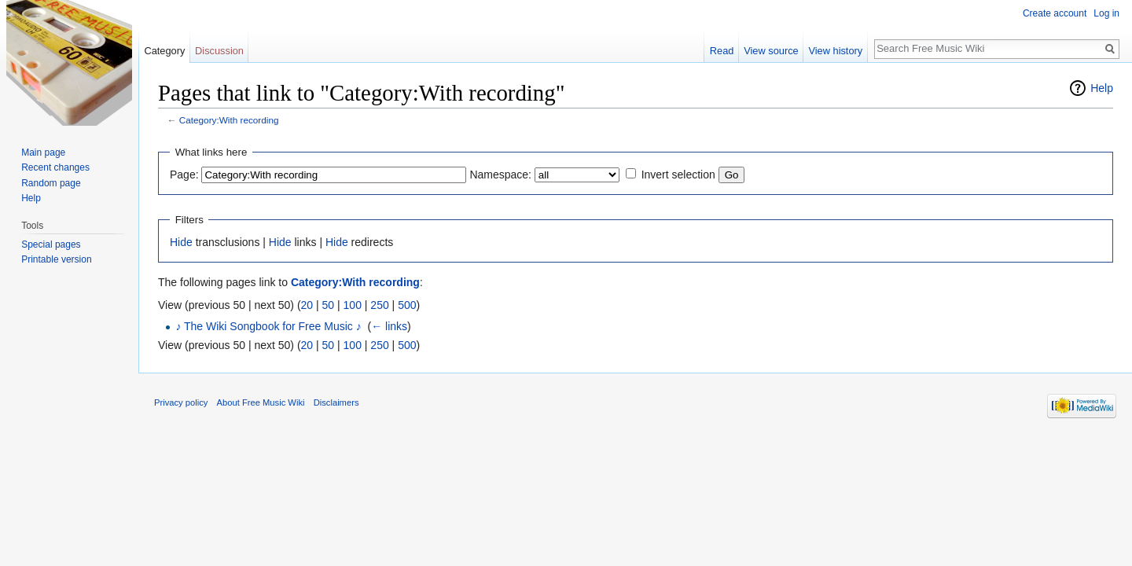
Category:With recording (229, 120)
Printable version (56, 259)
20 (307, 305)
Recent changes (55, 167)
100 (353, 305)
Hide (181, 242)
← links (389, 326)
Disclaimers (336, 402)
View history (835, 51)
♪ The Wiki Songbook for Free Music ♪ (268, 326)
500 (407, 305)
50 (328, 305)
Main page (43, 152)
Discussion (219, 51)
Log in (1106, 13)
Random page (50, 183)
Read (722, 51)
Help (1101, 88)
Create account (1054, 13)
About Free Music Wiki (261, 402)
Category (164, 51)
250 (379, 305)
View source (771, 51)
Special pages (50, 244)
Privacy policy (181, 402)
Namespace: (500, 174)
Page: (184, 174)
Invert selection (678, 174)
